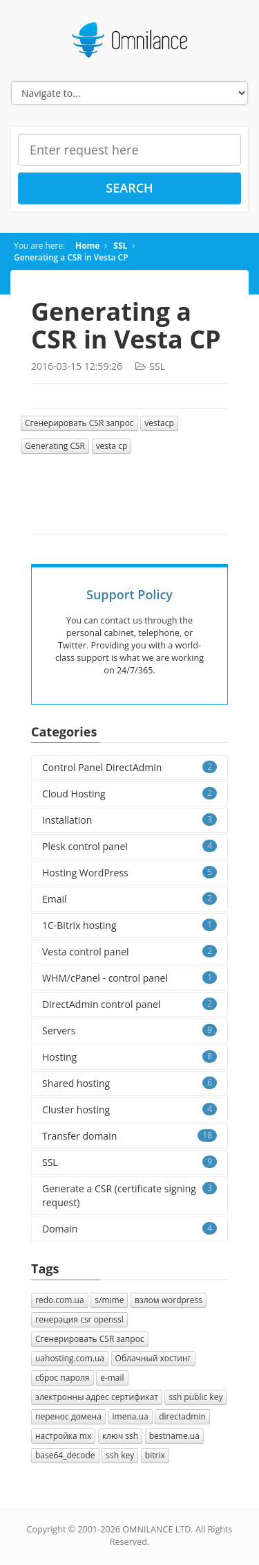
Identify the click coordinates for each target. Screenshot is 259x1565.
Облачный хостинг (153, 1358)
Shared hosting (129, 1083)
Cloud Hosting (129, 793)
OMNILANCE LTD (156, 1529)
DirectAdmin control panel (129, 1004)
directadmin (182, 1416)
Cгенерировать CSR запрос (79, 423)
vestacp (159, 423)
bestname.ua (174, 1436)
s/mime (109, 1300)
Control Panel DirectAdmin (129, 767)
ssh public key (195, 1397)
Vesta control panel (129, 951)
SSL (120, 245)
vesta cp (112, 446)
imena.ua (130, 1416)
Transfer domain (129, 1135)
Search (129, 187)
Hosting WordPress (129, 872)
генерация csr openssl (79, 1319)
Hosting (129, 1056)
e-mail (112, 1377)
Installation (129, 819)
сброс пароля (62, 1377)
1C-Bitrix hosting (129, 925)
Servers (129, 1030)
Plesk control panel (129, 846)
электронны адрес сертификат (96, 1397)
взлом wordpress (168, 1300)
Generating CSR (55, 446)
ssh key (120, 1455)
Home (87, 245)
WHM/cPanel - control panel (129, 977)
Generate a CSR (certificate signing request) (129, 1195)
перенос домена (68, 1416)
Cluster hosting (129, 1109)
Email (129, 898)
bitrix (155, 1455)
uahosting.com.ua (69, 1358)
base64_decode (65, 1455)
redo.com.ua (59, 1300)
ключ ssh (120, 1436)
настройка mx (63, 1436)
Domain (129, 1228)
